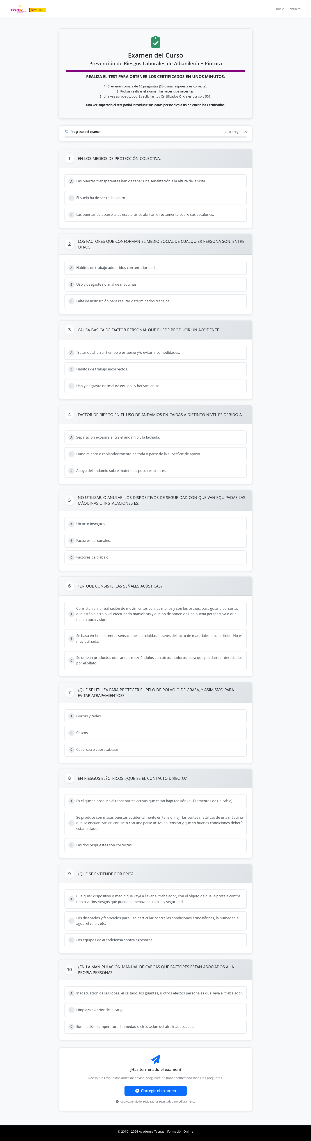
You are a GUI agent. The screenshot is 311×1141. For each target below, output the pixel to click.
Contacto (294, 9)
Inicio (280, 9)
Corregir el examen (155, 1090)
